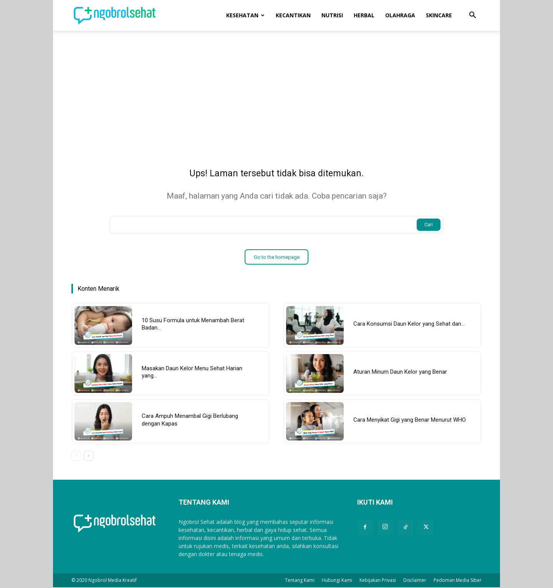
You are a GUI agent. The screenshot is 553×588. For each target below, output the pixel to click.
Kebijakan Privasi (377, 581)
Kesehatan (245, 15)
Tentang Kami (300, 581)
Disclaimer (414, 581)
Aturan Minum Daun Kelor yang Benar (400, 372)
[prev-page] (76, 457)
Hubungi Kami (337, 581)
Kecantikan (293, 15)
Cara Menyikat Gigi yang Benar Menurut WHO (409, 420)
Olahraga (400, 15)
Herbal (364, 15)
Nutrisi (332, 15)
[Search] (428, 225)
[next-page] (88, 457)
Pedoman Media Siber (458, 581)
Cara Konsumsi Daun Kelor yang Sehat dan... (409, 325)
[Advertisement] (276, 88)
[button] (472, 16)
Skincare (439, 15)
